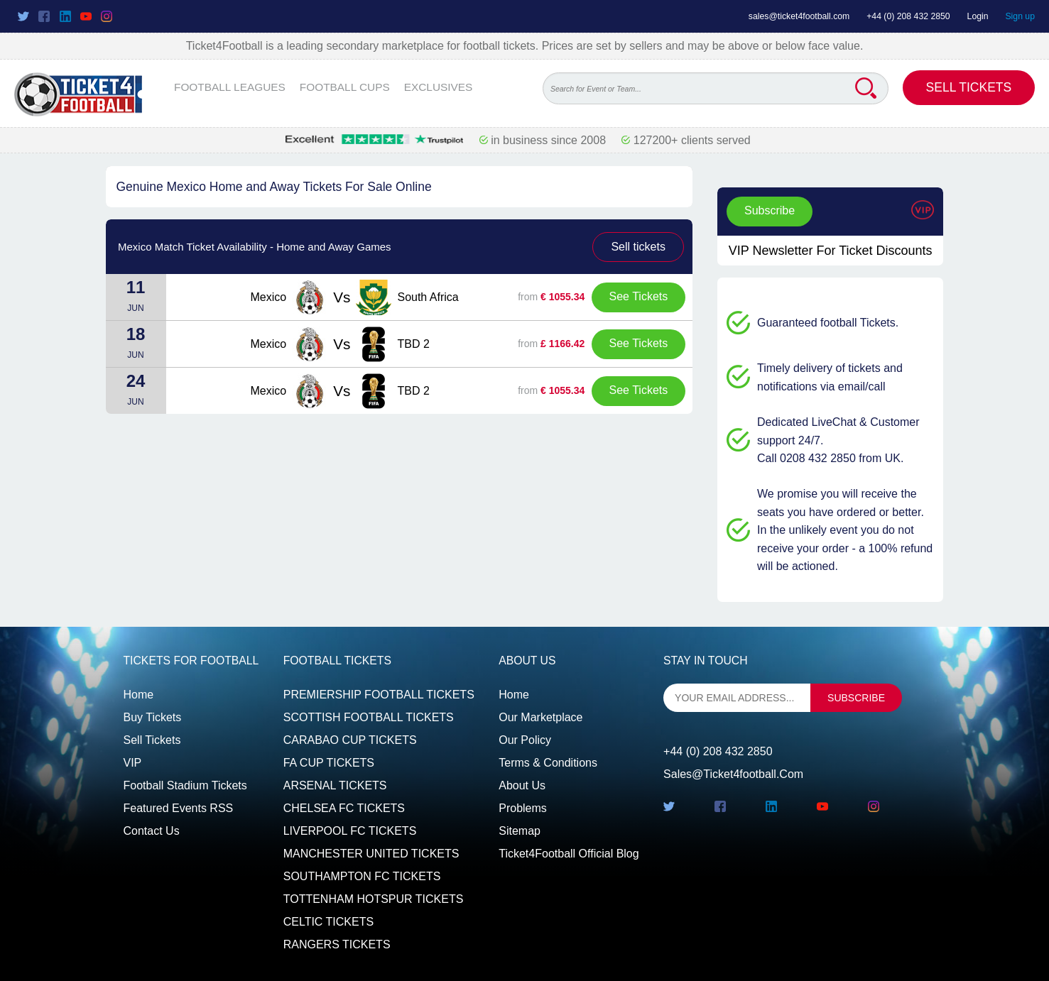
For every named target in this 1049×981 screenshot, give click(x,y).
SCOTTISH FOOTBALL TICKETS (368, 717)
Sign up (1020, 16)
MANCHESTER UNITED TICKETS (371, 854)
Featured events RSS (179, 808)
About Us (522, 785)
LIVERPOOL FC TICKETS (350, 831)
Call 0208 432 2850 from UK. (830, 458)
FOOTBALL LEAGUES (230, 87)
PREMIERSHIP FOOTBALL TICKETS (378, 695)
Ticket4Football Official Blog (568, 854)
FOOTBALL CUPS (345, 87)
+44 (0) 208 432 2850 (908, 16)
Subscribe (769, 210)
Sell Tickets (969, 87)
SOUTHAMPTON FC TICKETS (362, 876)
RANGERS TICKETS (337, 944)
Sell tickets (638, 247)
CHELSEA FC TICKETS (344, 808)
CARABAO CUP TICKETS (350, 740)
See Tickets (638, 296)
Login (978, 16)
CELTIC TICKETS (328, 922)
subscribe (856, 697)
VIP (133, 763)
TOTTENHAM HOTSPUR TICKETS (373, 899)
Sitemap (519, 831)
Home (139, 695)
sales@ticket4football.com (799, 16)
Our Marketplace (540, 717)
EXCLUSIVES (438, 87)
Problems (523, 808)
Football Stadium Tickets (185, 785)
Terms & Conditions (548, 763)
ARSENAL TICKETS (335, 785)
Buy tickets (153, 717)
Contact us (152, 831)
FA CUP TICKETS (328, 763)
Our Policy (525, 740)
